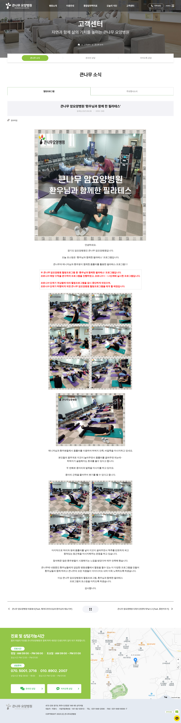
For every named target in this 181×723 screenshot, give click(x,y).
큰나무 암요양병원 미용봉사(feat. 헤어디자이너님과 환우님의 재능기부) (42, 613)
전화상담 (156, 5)
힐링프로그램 (48, 95)
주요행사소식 (132, 95)
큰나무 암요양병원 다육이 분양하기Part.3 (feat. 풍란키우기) (143, 613)
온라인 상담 (90, 58)
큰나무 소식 (35, 58)
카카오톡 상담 (146, 58)
